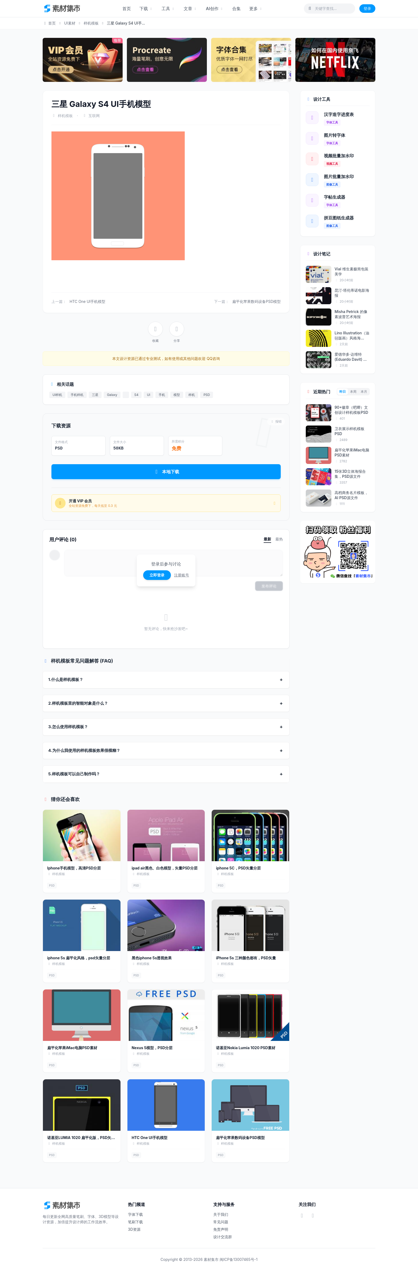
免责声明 (220, 1229)
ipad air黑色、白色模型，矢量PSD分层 (165, 868)
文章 (190, 8)
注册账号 (181, 575)
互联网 (94, 115)
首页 (126, 8)
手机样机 (77, 395)
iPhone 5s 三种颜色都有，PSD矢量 (246, 958)
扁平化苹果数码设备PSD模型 (256, 301)
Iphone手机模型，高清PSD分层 (74, 868)
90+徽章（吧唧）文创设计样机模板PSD (351, 410)
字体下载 (135, 1214)
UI (148, 395)
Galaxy (112, 395)
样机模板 (91, 23)
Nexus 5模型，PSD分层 (152, 1047)
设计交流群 (222, 1236)
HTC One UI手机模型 (87, 301)
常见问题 (220, 1222)
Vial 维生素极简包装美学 (351, 271)
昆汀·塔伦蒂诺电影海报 (352, 293)
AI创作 (215, 8)
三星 (95, 395)
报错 (276, 421)
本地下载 (166, 471)
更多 (256, 8)
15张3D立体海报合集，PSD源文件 (350, 474)
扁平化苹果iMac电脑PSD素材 (72, 1047)
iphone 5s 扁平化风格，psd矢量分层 (78, 958)
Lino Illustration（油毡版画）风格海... (352, 335)
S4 (136, 395)
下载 (146, 8)
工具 (168, 8)
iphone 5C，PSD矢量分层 (238, 868)
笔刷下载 (135, 1222)
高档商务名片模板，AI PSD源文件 (351, 495)
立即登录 (157, 575)
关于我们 (220, 1214)
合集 (236, 8)
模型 (177, 395)
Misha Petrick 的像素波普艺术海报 (351, 314)
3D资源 (134, 1229)
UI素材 (69, 23)
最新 (267, 539)
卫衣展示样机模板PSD (349, 431)
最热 (279, 539)
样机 (191, 395)
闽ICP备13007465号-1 (239, 1259)
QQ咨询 (213, 358)
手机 (162, 395)
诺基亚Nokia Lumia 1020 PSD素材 (245, 1047)
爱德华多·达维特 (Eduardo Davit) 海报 (351, 357)
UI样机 (57, 395)
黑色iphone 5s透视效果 (152, 958)
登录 (367, 8)
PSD (206, 395)
